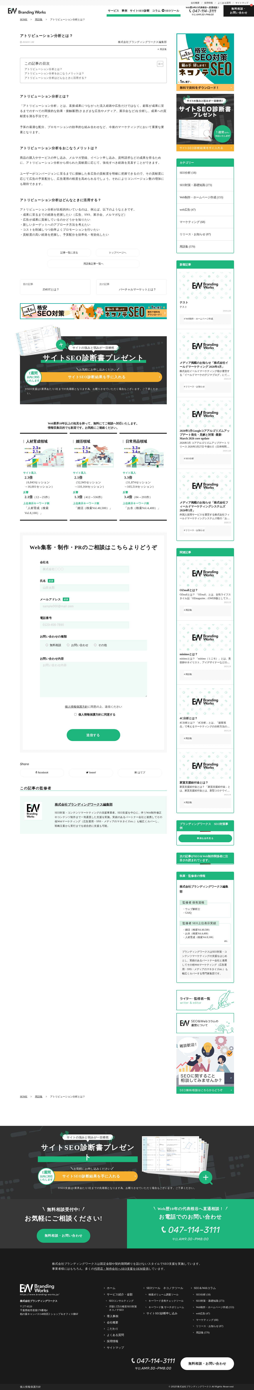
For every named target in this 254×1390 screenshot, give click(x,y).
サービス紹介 (120, 1294)
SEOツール (172, 10)
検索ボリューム (164, 1294)
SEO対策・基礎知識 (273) (196, 185)
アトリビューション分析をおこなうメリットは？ (54, 73)
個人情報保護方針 (76, 706)
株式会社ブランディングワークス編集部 (142, 42)
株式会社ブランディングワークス (194, 1386)
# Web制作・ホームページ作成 (198, 319)
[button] (206, 1178)
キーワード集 (166, 1307)
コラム (156, 10)
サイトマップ (241, 3)
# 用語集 (162, 49)
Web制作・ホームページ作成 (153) (201, 197)
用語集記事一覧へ (93, 263)
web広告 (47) (187, 209)
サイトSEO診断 (139, 10)
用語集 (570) (187, 246)
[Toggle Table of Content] (158, 64)
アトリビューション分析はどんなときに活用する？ (56, 77)
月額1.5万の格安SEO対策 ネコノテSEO (123, 1308)
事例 (124, 10)
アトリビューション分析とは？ (44, 69)
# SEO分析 (189, 458)
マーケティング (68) (192, 221)
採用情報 (208, 3)
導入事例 (112, 1316)
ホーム (111, 1288)
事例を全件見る (205, 838)
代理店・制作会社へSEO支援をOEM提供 (121, 1268)
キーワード (166, 1301)
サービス (113, 10)
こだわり (112, 1328)
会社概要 (195, 3)
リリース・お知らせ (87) (195, 234)
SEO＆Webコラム (205, 1288)
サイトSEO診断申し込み (161, 1313)
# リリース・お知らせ (194, 386)
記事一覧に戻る (69, 252)
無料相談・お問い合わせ (239, 10)
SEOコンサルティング (121, 1301)
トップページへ (117, 252)
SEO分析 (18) (188, 172)
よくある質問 (224, 3)
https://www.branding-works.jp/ (39, 1294)
